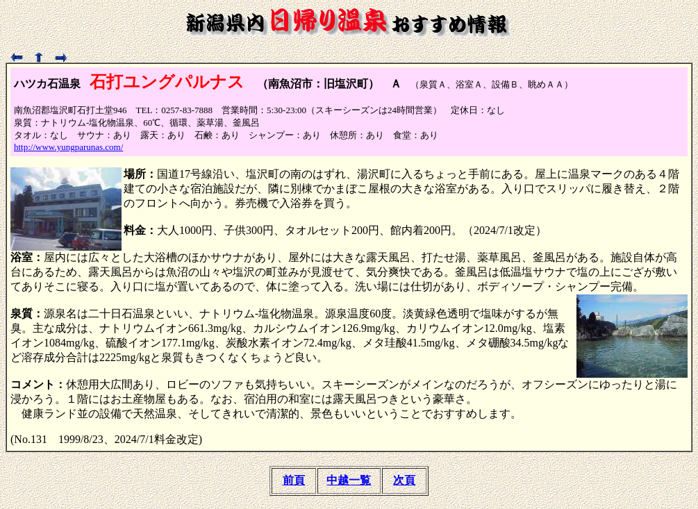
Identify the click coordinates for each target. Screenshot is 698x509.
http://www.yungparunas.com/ (68, 147)
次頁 (404, 480)
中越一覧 (348, 480)
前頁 (294, 480)
